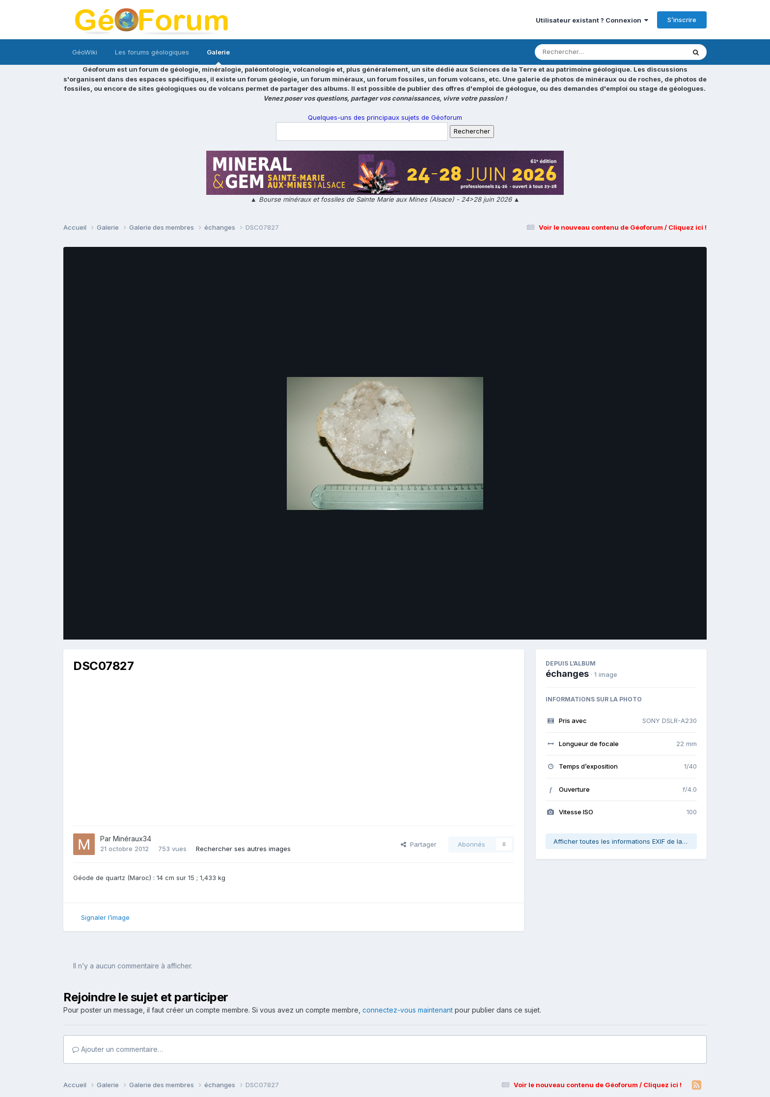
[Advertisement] (293, 749)
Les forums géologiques (152, 52)
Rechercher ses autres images (243, 849)
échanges (567, 674)
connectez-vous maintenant (407, 1010)
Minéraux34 (132, 838)
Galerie (218, 56)
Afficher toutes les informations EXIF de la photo (625, 841)
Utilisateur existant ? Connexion (592, 20)
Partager (419, 844)
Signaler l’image (105, 917)
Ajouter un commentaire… (117, 1049)
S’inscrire (681, 20)
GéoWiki (84, 52)
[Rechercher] (582, 52)
